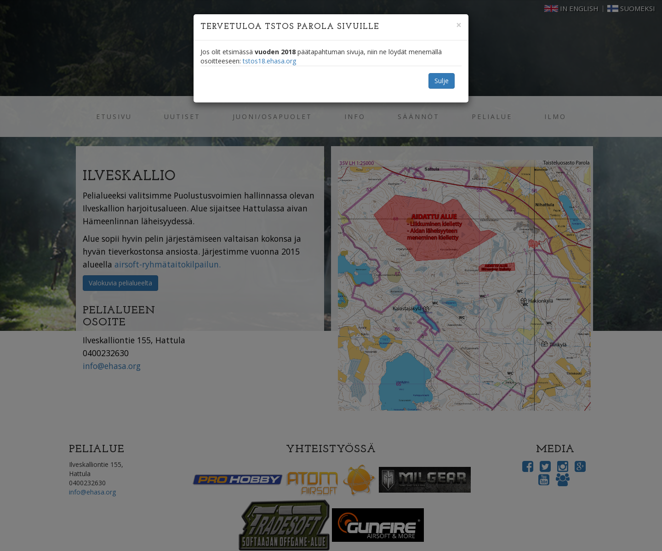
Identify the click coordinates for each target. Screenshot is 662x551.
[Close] (459, 25)
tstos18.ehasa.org (269, 61)
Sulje (441, 80)
